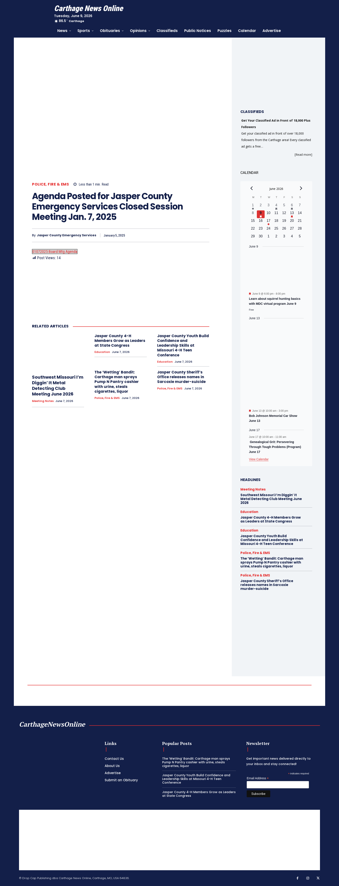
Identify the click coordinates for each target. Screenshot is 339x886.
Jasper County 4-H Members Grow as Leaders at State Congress (119, 340)
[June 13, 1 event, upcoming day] (292, 214)
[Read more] (303, 154)
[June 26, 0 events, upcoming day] (284, 230)
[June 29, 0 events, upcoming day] (253, 237)
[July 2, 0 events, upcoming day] (276, 237)
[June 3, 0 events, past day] (268, 206)
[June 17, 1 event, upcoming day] (268, 222)
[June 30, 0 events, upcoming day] (261, 237)
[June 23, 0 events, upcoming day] (261, 230)
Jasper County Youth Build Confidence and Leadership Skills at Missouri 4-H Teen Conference (183, 345)
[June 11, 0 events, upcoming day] (276, 214)
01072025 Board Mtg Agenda (54, 251)
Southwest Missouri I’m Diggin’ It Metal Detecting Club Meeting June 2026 (57, 385)
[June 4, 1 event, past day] (276, 206)
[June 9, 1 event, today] (261, 214)
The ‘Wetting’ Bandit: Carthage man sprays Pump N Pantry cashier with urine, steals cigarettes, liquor (116, 382)
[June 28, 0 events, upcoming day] (300, 230)
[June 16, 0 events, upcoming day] (261, 222)
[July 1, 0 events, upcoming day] (268, 237)
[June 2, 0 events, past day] (261, 206)
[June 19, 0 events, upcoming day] (284, 222)
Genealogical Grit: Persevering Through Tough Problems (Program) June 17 (275, 446)
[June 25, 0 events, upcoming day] (276, 230)
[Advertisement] (169, 840)
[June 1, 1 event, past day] (253, 206)
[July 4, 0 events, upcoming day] (292, 237)
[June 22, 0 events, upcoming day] (253, 230)
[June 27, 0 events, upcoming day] (292, 230)
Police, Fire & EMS (50, 184)
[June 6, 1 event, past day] (292, 206)
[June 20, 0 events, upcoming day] (292, 222)
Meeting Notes (43, 401)
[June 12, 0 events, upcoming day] (284, 214)
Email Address (258, 778)
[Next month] (301, 188)
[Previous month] (251, 188)
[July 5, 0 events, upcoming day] (300, 237)
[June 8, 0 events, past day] (253, 214)
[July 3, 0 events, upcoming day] (284, 237)
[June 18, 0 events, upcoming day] (276, 222)
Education (102, 352)
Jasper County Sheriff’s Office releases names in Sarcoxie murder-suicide (181, 377)
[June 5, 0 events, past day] (284, 206)
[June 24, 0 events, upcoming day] (268, 230)
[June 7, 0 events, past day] (300, 206)
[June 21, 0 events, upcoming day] (300, 222)
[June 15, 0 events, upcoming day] (253, 222)
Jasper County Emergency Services (66, 235)
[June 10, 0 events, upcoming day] (268, 214)
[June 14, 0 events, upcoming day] (300, 214)
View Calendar (259, 459)
